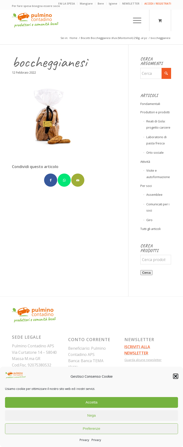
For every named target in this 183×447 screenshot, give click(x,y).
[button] (175, 376)
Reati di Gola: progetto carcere (158, 124)
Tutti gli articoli (150, 229)
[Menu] (134, 20)
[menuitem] (66, 3)
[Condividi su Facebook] (50, 180)
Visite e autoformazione (158, 173)
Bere (101, 3)
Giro (149, 220)
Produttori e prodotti (155, 112)
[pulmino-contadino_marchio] (35, 20)
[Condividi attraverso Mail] (77, 180)
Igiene (113, 3)
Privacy (84, 440)
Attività (145, 161)
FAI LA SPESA (66, 3)
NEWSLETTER (130, 3)
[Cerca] (155, 73)
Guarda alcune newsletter (143, 360)
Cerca (146, 272)
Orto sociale (155, 152)
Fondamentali (150, 104)
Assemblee (154, 194)
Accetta (91, 402)
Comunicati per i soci (157, 207)
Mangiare (86, 3)
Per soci (146, 186)
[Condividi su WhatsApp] (64, 180)
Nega (91, 415)
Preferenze (91, 428)
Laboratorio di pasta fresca (156, 140)
